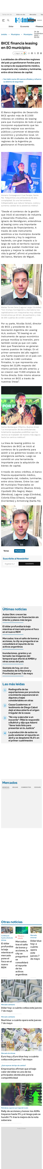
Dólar (11, 26)
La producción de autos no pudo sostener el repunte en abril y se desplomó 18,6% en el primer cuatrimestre (23, 736)
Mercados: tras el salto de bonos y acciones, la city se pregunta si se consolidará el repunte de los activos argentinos (21, 642)
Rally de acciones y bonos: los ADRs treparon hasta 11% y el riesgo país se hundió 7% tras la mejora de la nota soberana (21, 1116)
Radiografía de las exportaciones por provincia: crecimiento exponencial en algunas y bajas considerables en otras (24, 695)
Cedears (37, 787)
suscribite (32, 20)
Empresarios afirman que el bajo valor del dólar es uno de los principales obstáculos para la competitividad (18, 1073)
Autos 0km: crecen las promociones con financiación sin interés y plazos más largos (21, 617)
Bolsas (15, 787)
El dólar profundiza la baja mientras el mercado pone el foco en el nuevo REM (21, 629)
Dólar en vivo (20, 14)
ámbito (4, 34)
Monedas (5, 787)
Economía (24, 26)
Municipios (15, 34)
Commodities (26, 787)
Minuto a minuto (21, 937)
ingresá (39, 20)
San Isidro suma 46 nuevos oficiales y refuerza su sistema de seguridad (22, 80)
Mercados (33, 14)
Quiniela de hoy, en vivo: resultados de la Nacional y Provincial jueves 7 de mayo (18, 670)
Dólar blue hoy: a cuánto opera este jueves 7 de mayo (36, 949)
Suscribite (29, 563)
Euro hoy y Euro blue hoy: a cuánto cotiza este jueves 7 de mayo (20, 1058)
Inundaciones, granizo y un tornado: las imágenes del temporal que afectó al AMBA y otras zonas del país (20, 657)
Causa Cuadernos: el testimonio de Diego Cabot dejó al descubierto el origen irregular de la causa (23, 708)
